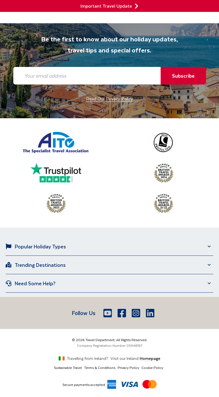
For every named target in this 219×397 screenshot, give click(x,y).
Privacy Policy (128, 367)
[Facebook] (122, 313)
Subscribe (183, 76)
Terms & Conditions (99, 367)
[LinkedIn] (151, 313)
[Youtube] (108, 313)
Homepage (150, 358)
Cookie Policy (152, 367)
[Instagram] (136, 313)
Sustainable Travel (68, 367)
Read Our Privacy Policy (109, 98)
